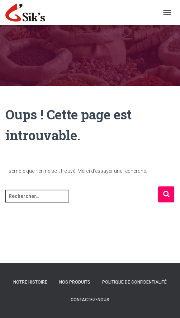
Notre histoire (30, 282)
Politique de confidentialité (134, 282)
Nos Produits (74, 282)
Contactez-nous (90, 299)
